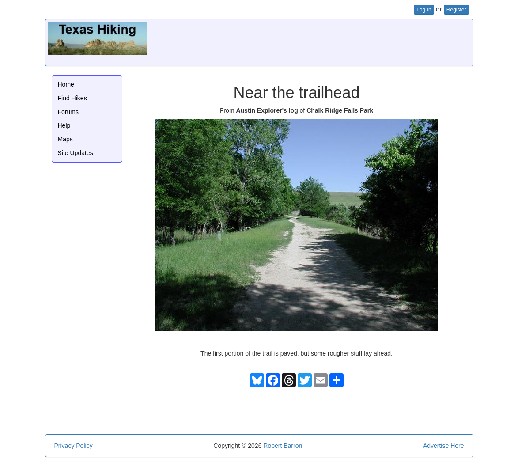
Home (66, 84)
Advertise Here (443, 445)
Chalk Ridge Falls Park (339, 110)
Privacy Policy (73, 445)
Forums (68, 111)
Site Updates (75, 152)
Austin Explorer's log (267, 110)
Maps (65, 139)
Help (64, 125)
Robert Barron (282, 445)
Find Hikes (72, 98)
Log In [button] (423, 10)
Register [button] (456, 10)
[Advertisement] (310, 41)
